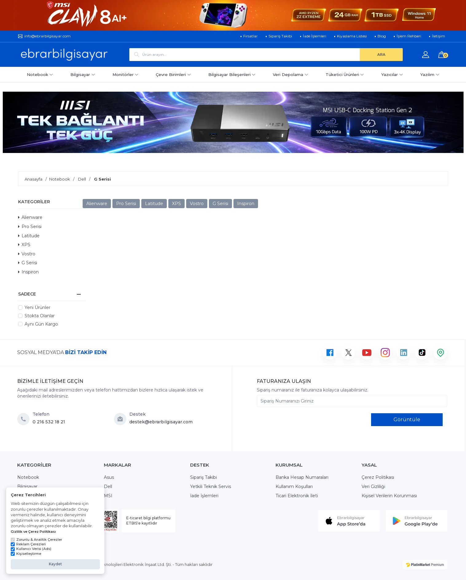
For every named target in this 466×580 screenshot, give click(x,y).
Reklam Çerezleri (28, 544)
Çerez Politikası (378, 477)
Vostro (26, 254)
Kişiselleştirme (26, 553)
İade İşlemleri (204, 495)
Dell (108, 486)
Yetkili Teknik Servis (210, 486)
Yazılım (430, 74)
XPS (24, 244)
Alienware (30, 217)
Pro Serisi (29, 226)
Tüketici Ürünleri (345, 74)
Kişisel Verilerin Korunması (389, 495)
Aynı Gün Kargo (41, 324)
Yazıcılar (392, 74)
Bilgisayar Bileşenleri (232, 74)
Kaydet (55, 564)
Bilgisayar (82, 74)
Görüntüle (407, 419)
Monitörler (125, 74)
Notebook (40, 74)
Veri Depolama (290, 74)
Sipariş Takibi (203, 477)
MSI (108, 495)
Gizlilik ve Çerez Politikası (33, 531)
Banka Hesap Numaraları (302, 477)
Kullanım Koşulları (294, 486)
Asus (109, 477)
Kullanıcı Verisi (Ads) (31, 549)
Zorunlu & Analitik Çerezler (36, 539)
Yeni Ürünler (37, 307)
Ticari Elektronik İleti (297, 495)
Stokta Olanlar (40, 316)
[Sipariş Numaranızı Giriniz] (352, 401)
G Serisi (27, 262)
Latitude (29, 235)
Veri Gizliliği (373, 486)
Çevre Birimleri (173, 74)
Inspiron (28, 272)
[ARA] (381, 54)
